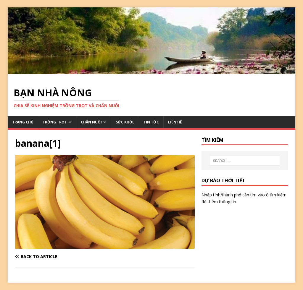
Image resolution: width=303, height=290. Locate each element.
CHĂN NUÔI (91, 122)
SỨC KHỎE (125, 122)
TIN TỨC (151, 122)
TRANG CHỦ (22, 122)
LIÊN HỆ (175, 122)
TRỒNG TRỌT (55, 122)
